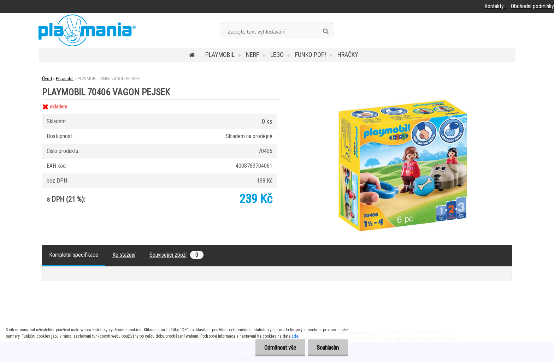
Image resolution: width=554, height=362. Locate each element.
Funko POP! (310, 54)
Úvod (47, 78)
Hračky (347, 54)
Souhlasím (328, 347)
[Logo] (87, 30)
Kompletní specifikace (73, 254)
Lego (277, 54)
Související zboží (176, 254)
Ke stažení (123, 254)
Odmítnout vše (280, 347)
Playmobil (220, 54)
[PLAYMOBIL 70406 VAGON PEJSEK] (402, 99)
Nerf (252, 54)
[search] (325, 31)
